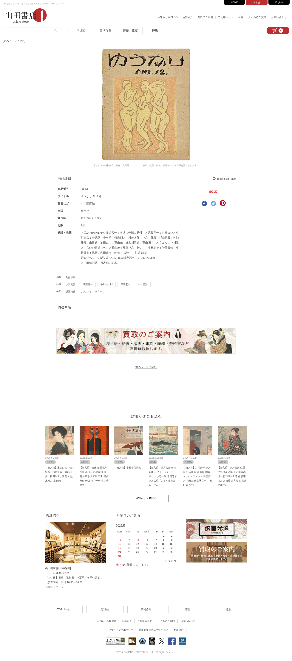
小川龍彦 (86, 203)
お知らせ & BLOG (146, 416)
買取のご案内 (205, 17)
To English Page (224, 178)
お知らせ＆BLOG (167, 17)
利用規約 (178, 629)
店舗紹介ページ (54, 586)
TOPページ (63, 609)
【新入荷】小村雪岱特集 (127, 467)
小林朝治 (143, 284)
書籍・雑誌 (130, 30)
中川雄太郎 (107, 284)
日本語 (256, 2)
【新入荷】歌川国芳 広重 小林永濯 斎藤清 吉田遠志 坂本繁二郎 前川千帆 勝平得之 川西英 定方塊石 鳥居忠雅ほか (232, 476)
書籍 (187, 609)
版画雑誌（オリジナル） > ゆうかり (85, 291)
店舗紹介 (187, 17)
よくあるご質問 (257, 17)
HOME (234, 2)
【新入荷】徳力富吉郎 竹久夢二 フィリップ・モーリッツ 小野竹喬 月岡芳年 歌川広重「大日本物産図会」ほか (163, 476)
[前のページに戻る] (14, 41)
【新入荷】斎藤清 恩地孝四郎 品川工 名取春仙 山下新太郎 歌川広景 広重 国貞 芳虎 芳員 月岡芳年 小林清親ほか (94, 476)
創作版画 (70, 277)
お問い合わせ (279, 17)
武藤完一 (88, 284)
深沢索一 (125, 284)
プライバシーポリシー (121, 629)
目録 (240, 17)
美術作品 (106, 30)
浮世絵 (80, 30)
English (279, 2)
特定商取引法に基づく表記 (153, 629)
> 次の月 (171, 560)
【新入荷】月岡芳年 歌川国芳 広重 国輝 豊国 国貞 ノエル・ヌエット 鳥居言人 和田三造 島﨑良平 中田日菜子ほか (197, 476)
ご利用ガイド (226, 17)
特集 (155, 30)
